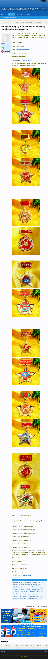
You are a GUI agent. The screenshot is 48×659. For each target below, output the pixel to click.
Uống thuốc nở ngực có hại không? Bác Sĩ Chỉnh (25, 584)
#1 (46, 601)
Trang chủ (3, 14)
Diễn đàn (11, 14)
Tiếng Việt (3, 651)
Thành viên (19, 14)
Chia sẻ (3, 639)
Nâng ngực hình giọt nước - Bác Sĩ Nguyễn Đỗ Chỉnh (26, 589)
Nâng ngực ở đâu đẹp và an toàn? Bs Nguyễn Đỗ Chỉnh (27, 586)
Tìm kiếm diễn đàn (5, 17)
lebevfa (3, 43)
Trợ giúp (45, 651)
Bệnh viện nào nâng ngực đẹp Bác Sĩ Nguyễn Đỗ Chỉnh (27, 582)
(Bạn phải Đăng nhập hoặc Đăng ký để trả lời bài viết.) (36, 606)
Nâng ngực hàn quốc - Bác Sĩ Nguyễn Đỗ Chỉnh (25, 593)
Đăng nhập (43, 1)
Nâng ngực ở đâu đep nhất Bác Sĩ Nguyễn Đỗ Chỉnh (26, 587)
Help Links (27, 14)
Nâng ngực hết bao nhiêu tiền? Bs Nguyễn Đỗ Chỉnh (26, 591)
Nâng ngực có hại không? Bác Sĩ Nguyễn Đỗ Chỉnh (26, 596)
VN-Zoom (13, 8)
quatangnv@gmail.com (22, 49)
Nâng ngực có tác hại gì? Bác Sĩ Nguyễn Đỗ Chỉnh (25, 594)
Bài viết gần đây (13, 17)
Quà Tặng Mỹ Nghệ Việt (24, 60)
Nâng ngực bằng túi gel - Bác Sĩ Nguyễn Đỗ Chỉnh (25, 598)
